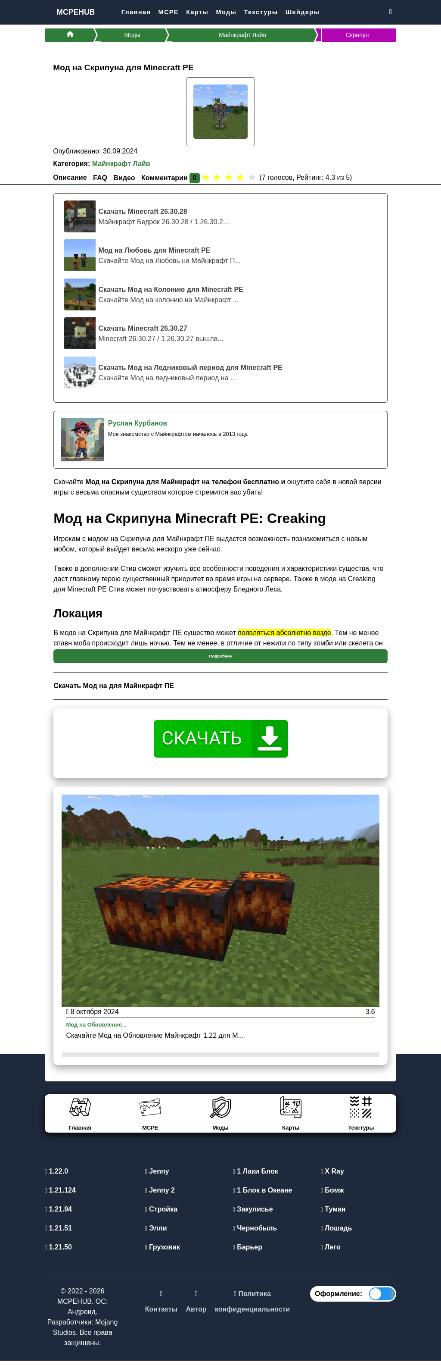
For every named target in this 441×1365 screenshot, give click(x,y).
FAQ (100, 181)
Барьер (247, 1251)
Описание (70, 180)
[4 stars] (240, 180)
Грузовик (162, 1251)
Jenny (157, 1175)
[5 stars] (252, 180)
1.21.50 (58, 1251)
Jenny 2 (160, 1194)
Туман (333, 1213)
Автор (196, 1314)
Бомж (332, 1194)
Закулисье (253, 1213)
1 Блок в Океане (262, 1194)
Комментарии (170, 181)
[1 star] (205, 180)
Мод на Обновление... (103, 1028)
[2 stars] (217, 180)
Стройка (161, 1213)
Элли (156, 1232)
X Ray (332, 1175)
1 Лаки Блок (255, 1175)
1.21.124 (60, 1194)
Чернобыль (255, 1232)
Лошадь (336, 1232)
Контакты (161, 1314)
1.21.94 (58, 1213)
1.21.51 (58, 1232)
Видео (124, 181)
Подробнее (220, 659)
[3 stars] (229, 180)
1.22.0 (56, 1175)
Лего (331, 1251)
